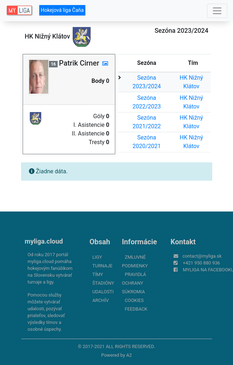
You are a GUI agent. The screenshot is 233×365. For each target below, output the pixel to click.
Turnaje (103, 265)
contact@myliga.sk (202, 256)
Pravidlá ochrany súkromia (134, 283)
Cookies (134, 300)
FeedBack (136, 309)
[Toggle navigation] (217, 11)
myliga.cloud (44, 241)
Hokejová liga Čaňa (62, 10)
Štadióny (103, 283)
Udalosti (103, 291)
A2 (129, 355)
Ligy (97, 257)
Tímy (98, 274)
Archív (101, 300)
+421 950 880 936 (201, 263)
